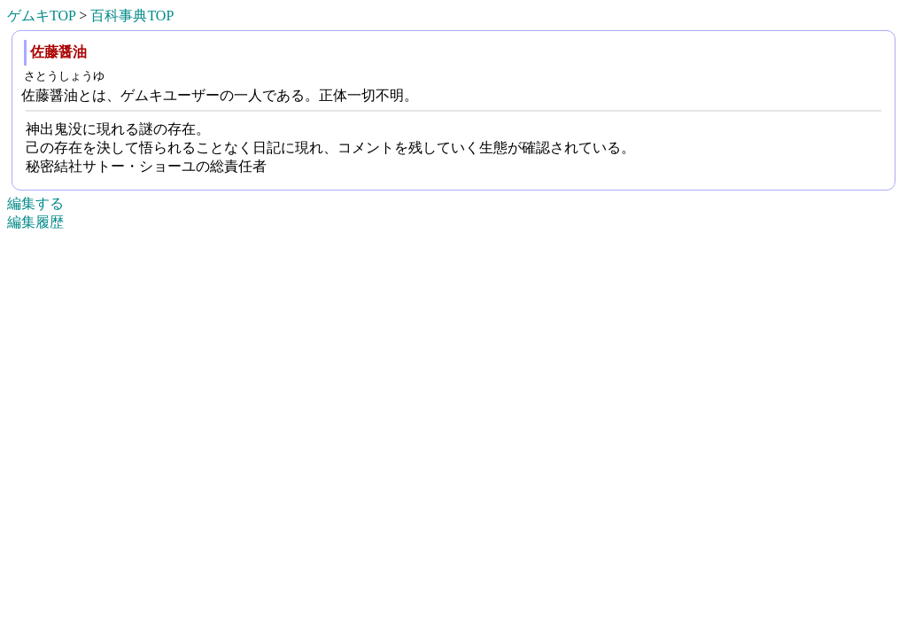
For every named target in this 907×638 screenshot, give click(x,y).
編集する (35, 203)
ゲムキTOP (41, 15)
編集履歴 (35, 222)
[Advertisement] (453, 612)
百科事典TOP (132, 15)
